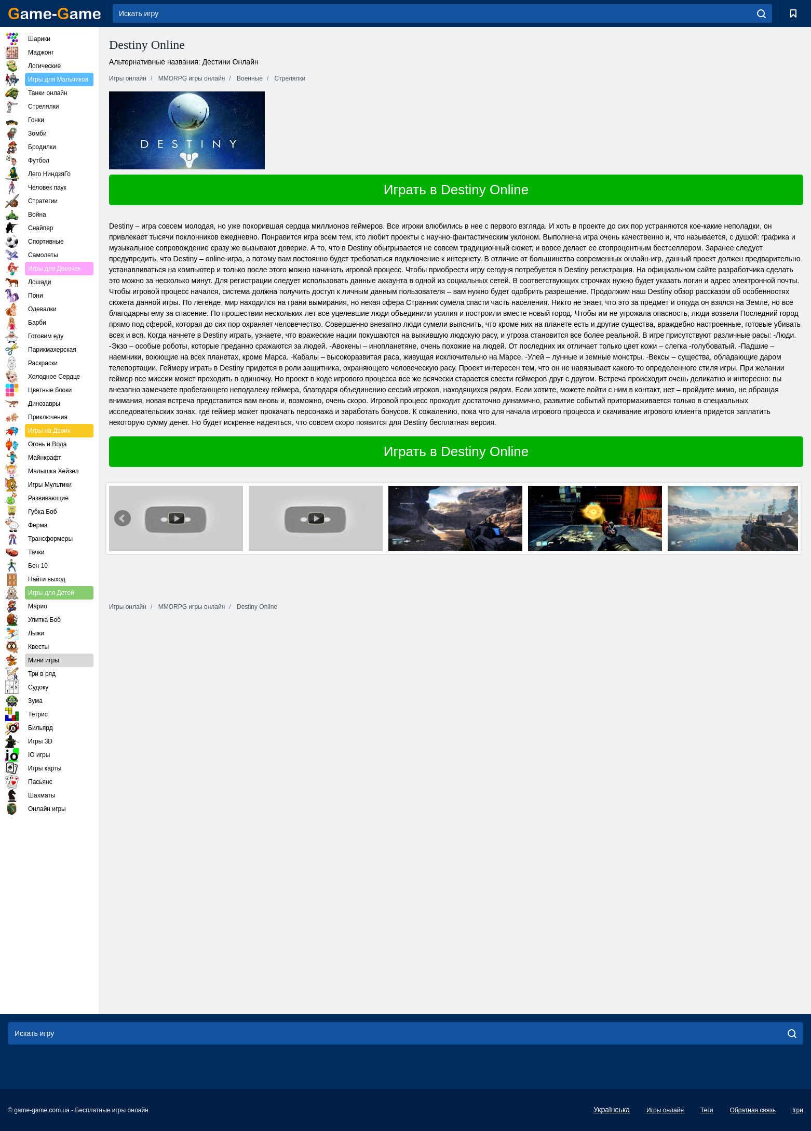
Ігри (797, 1110)
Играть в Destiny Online (456, 189)
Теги (706, 1110)
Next (789, 518)
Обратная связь (752, 1110)
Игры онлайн (665, 1110)
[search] (761, 13)
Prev (122, 518)
